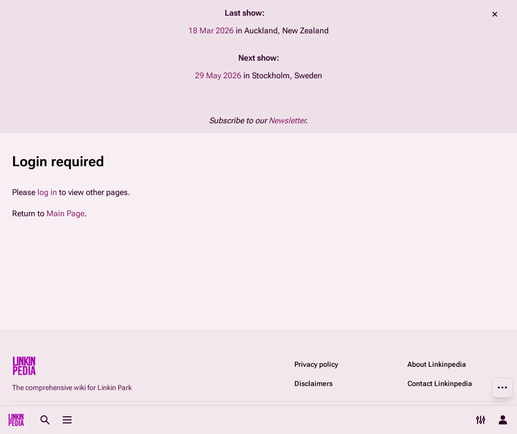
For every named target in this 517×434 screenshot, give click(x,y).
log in (47, 192)
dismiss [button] (495, 14)
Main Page (65, 213)
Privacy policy (316, 364)
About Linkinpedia (436, 364)
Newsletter (287, 120)
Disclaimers (313, 383)
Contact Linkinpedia (439, 383)
